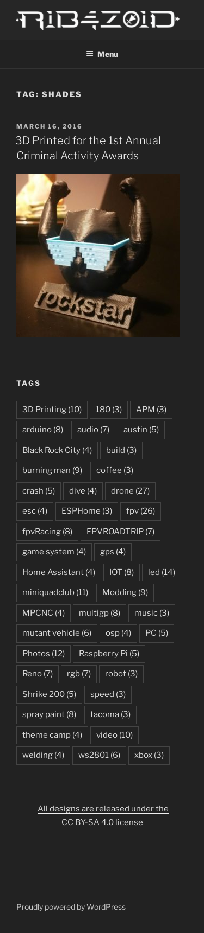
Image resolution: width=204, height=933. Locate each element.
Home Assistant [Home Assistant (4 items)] (58, 572)
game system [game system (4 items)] (54, 552)
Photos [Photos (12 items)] (43, 654)
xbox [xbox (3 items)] (149, 755)
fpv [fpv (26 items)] (140, 511)
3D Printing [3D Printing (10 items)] (52, 409)
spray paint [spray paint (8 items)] (49, 714)
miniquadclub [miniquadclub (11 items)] (55, 592)
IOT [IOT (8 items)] (121, 572)
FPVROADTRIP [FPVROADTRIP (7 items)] (120, 531)
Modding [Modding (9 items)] (125, 592)
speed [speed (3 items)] (108, 694)
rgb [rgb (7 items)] (79, 674)
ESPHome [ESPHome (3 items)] (86, 511)
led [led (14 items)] (161, 572)
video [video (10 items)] (114, 735)
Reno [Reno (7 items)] (37, 674)
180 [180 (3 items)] (109, 409)
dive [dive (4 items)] (83, 491)
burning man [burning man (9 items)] (52, 470)
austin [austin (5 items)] (141, 429)
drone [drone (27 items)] (130, 491)
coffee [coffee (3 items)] (114, 470)
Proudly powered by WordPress (71, 906)
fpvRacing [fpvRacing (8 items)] (47, 531)
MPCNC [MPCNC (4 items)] (43, 613)
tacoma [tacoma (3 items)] (110, 714)
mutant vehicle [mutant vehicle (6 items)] (56, 633)
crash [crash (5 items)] (38, 491)
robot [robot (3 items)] (121, 674)
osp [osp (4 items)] (118, 633)
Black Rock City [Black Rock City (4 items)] (57, 450)
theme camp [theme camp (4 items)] (52, 735)
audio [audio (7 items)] (93, 429)
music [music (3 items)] (151, 613)
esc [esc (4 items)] (34, 511)
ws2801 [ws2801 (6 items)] (99, 755)
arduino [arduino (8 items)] (42, 429)
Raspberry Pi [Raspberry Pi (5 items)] (109, 654)
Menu (102, 54)
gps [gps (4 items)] (113, 552)
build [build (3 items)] (121, 450)
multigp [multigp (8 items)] (99, 613)
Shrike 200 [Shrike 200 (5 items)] (49, 694)
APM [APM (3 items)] (151, 409)
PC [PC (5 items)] (156, 633)
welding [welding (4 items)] (43, 755)
